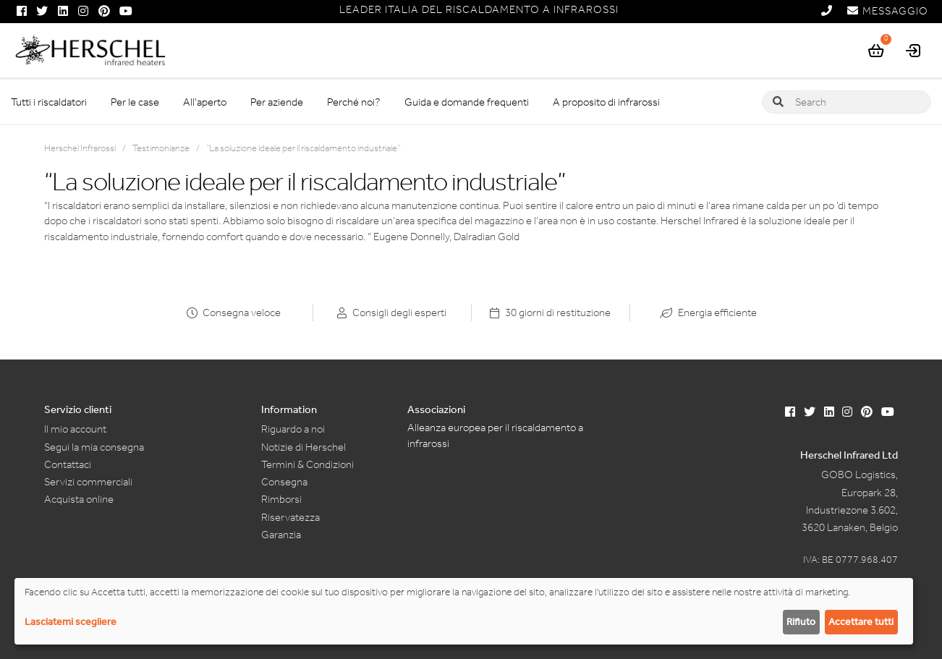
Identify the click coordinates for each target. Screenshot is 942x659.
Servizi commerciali (88, 481)
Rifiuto (800, 622)
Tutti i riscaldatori (49, 102)
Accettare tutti (861, 622)
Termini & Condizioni (307, 464)
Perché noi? (354, 102)
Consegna (284, 481)
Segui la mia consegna (94, 447)
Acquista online (79, 499)
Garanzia (281, 534)
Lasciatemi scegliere (70, 622)
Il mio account (75, 428)
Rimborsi (281, 499)
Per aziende (276, 102)
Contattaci (67, 464)
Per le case (135, 102)
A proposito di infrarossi (606, 102)
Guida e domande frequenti (466, 102)
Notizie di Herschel (303, 447)
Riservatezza (290, 517)
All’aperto (204, 102)
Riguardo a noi (293, 428)
